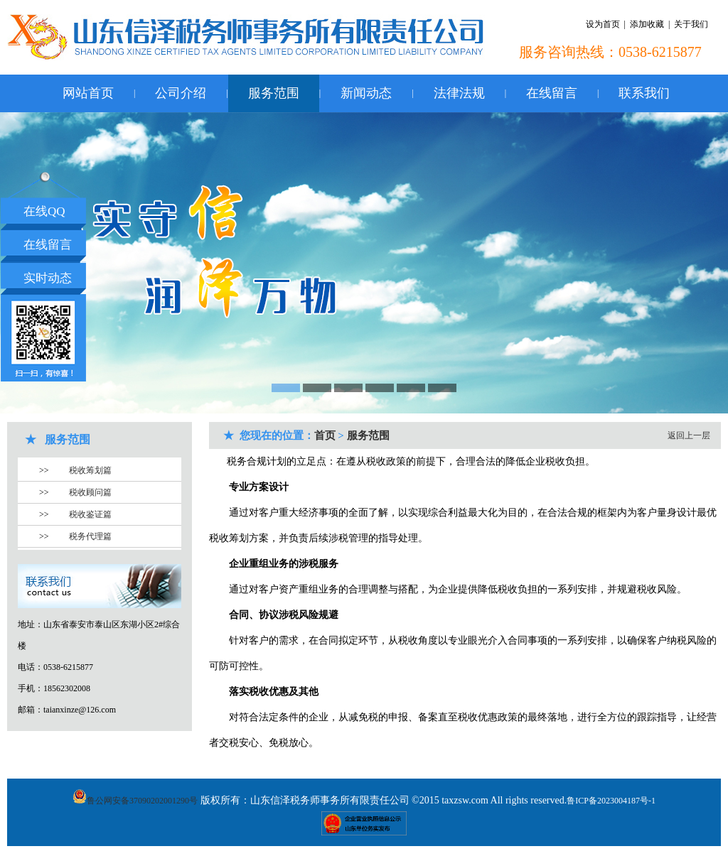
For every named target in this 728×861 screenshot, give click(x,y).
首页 (325, 435)
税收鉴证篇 (90, 514)
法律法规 (459, 93)
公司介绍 (180, 93)
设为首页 (603, 24)
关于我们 (691, 24)
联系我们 (644, 93)
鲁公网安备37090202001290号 (135, 801)
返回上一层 (689, 435)
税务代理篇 (90, 536)
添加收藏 (647, 24)
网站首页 (88, 93)
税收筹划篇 (90, 470)
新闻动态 (366, 93)
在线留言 (551, 93)
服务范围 (273, 93)
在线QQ (44, 211)
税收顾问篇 (90, 492)
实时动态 (47, 278)
